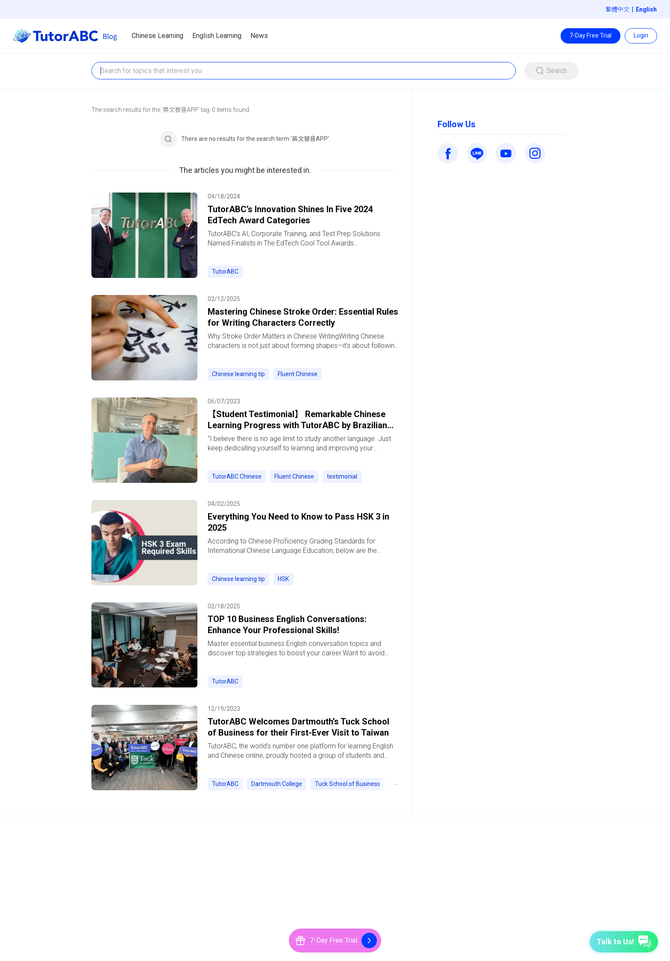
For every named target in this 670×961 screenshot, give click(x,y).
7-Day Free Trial (590, 35)
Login (641, 35)
